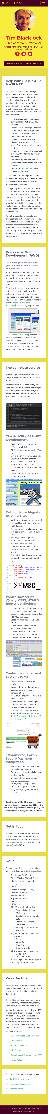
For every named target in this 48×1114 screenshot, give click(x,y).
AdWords (20, 719)
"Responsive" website (18, 334)
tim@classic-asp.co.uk (19, 1079)
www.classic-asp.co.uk (20, 1084)
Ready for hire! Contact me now (24, 63)
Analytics (24, 716)
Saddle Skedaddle (18, 1045)
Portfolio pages (16, 1088)
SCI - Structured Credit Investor (25, 1035)
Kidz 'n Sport (16, 1050)
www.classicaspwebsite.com (24, 1111)
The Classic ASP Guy (12, 3)
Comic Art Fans (17, 1040)
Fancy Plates (16, 1060)
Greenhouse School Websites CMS (26, 1055)
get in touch (27, 168)
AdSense (36, 716)
